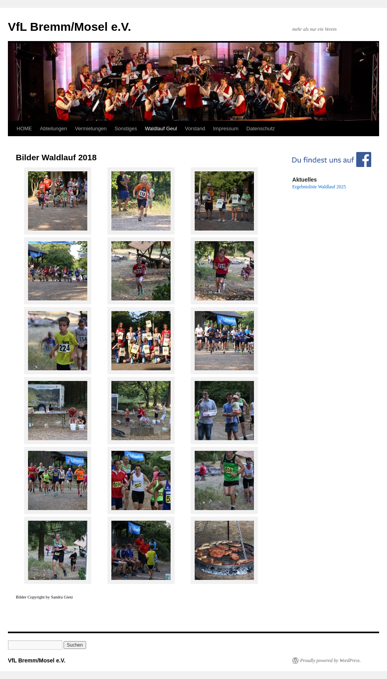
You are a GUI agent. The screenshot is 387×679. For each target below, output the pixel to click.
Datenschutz (260, 128)
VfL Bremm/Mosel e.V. (69, 26)
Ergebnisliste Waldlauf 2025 (319, 186)
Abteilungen (53, 128)
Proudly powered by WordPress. (330, 660)
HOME (24, 128)
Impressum (226, 128)
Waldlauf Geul (161, 128)
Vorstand (195, 128)
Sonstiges (126, 128)
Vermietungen (91, 128)
